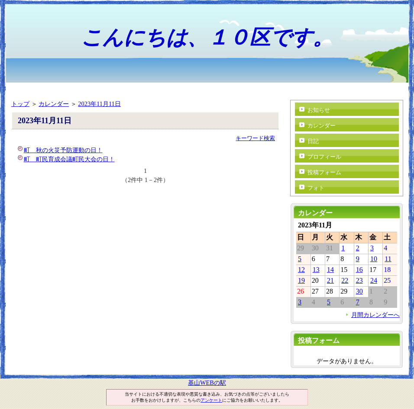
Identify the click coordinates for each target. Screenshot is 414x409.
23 (359, 280)
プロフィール (324, 156)
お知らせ (318, 110)
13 (316, 269)
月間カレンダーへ (375, 314)
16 (359, 269)
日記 (313, 141)
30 (359, 291)
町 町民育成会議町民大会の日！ (69, 159)
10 (373, 258)
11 (388, 258)
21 (330, 280)
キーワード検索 (255, 138)
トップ (20, 103)
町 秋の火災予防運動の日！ (63, 150)
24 (373, 280)
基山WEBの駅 (207, 382)
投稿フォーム (324, 172)
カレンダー (54, 103)
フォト (315, 188)
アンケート (211, 400)
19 (301, 280)
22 (344, 280)
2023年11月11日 (99, 103)
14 (330, 269)
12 (301, 269)
